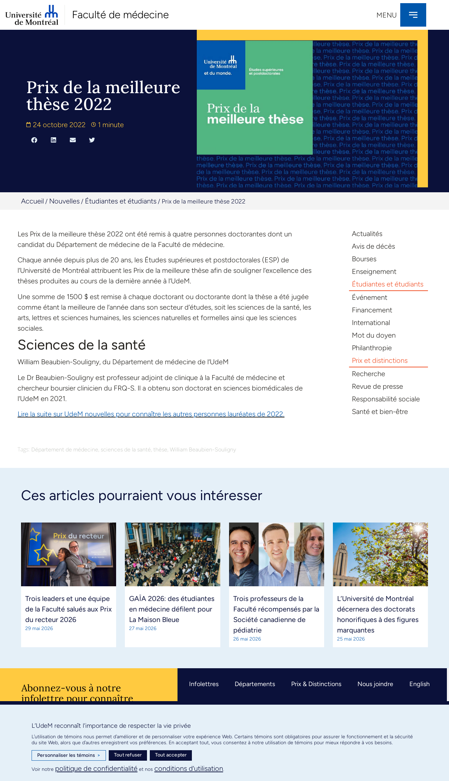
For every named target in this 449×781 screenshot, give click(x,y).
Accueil (32, 201)
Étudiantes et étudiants (120, 201)
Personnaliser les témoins (68, 755)
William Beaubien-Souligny (203, 449)
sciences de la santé (126, 449)
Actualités (367, 233)
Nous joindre (375, 684)
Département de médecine (64, 449)
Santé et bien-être (380, 411)
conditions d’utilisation (188, 768)
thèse (160, 449)
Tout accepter (171, 755)
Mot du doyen (374, 335)
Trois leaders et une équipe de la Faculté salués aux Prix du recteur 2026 (68, 609)
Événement (369, 297)
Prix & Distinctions (316, 684)
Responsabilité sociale (386, 399)
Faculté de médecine (120, 14)
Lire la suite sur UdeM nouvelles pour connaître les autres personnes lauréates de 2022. (151, 414)
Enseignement (374, 271)
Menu (386, 15)
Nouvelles (64, 201)
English (419, 684)
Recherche (368, 373)
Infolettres (204, 684)
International (371, 322)
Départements (255, 684)
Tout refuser (128, 755)
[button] (34, 140)
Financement (372, 310)
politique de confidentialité (96, 768)
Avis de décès (373, 246)
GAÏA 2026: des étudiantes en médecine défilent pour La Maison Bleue (171, 609)
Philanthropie (372, 348)
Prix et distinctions (380, 360)
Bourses (364, 259)
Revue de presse (377, 386)
